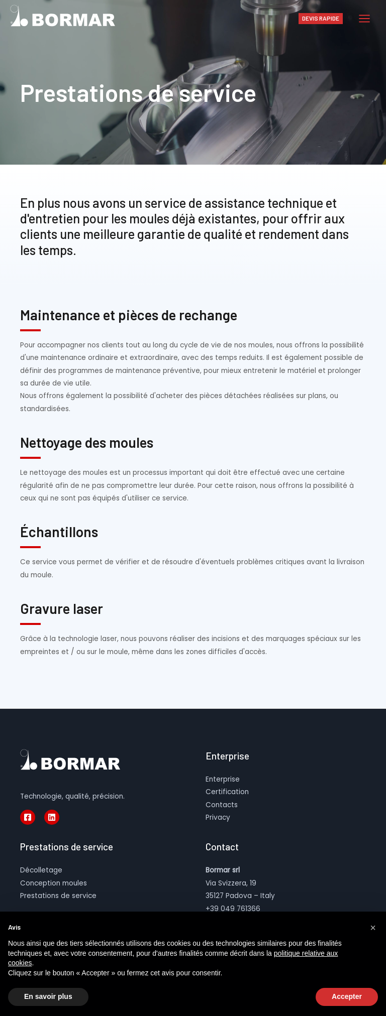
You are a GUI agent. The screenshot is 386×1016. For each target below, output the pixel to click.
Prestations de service (58, 896)
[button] (373, 928)
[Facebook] (27, 817)
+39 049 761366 (233, 909)
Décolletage (41, 870)
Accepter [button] (347, 996)
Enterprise (223, 779)
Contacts (222, 805)
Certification (227, 792)
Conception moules (53, 883)
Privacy (218, 817)
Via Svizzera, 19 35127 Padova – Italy (240, 883)
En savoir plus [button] (48, 996)
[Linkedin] (51, 817)
